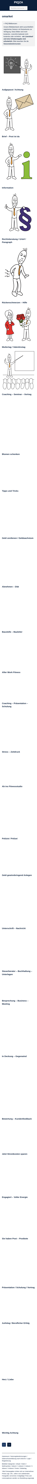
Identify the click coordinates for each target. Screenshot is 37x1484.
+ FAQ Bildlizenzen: (10, 23)
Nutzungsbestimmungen (19, 1456)
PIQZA (18, 2)
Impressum (5, 1456)
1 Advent (20, 1466)
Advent (14, 1466)
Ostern (23, 1464)
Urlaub (18, 1464)
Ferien (17, 1468)
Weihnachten (6, 1466)
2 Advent (27, 1466)
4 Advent (11, 1468)
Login (29, 1458)
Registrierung (6, 1461)
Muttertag (23, 1468)
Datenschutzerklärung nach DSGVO (14, 1458)
